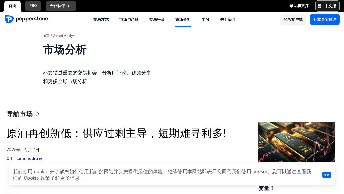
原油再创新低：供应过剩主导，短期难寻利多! (62, 139)
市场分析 (183, 19)
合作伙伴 (61, 6)
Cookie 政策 (37, 178)
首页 (12, 6)
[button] (326, 175)
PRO (33, 6)
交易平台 (157, 19)
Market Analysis (65, 36)
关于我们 (227, 19)
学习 (205, 19)
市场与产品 (129, 19)
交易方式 (101, 19)
